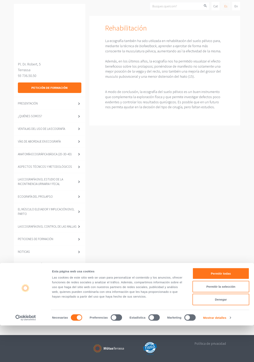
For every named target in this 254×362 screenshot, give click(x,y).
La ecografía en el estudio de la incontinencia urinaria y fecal (40, 181)
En (236, 6)
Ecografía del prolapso (35, 196)
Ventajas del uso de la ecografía (41, 129)
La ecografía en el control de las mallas (47, 226)
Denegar (221, 336)
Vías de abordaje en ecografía (39, 141)
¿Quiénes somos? (30, 116)
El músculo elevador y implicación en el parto (46, 211)
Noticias (24, 252)
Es (225, 6)
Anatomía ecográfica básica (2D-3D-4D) (45, 154)
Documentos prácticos (35, 264)
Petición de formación (49, 88)
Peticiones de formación (35, 239)
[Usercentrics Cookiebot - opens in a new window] (25, 354)
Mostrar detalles (214, 354)
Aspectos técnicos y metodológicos (45, 167)
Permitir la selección (220, 323)
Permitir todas (221, 310)
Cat (215, 6)
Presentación (28, 103)
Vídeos (22, 277)
